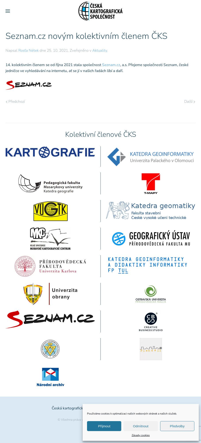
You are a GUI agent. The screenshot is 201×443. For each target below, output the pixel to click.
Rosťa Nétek (28, 50)
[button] (8, 11)
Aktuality (99, 50)
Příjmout (104, 426)
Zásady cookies (141, 435)
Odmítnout (140, 426)
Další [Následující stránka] (189, 101)
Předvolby (177, 426)
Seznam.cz (111, 64)
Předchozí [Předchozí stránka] (15, 101)
